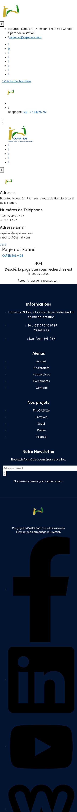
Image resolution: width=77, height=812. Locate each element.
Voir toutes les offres (16, 81)
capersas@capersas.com (25, 37)
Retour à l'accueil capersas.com (38, 280)
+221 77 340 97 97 (34, 112)
